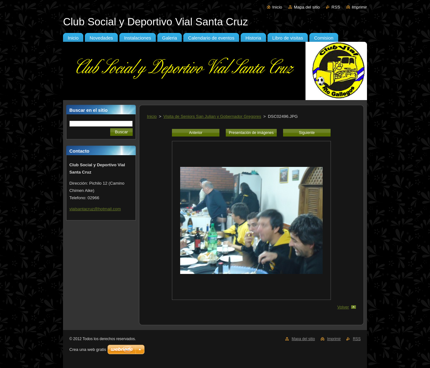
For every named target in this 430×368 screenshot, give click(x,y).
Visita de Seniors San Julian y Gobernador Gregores (212, 116)
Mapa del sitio (307, 7)
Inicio (277, 7)
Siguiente (307, 132)
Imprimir (359, 7)
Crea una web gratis (87, 349)
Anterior (195, 132)
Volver (343, 307)
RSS (336, 7)
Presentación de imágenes (251, 132)
